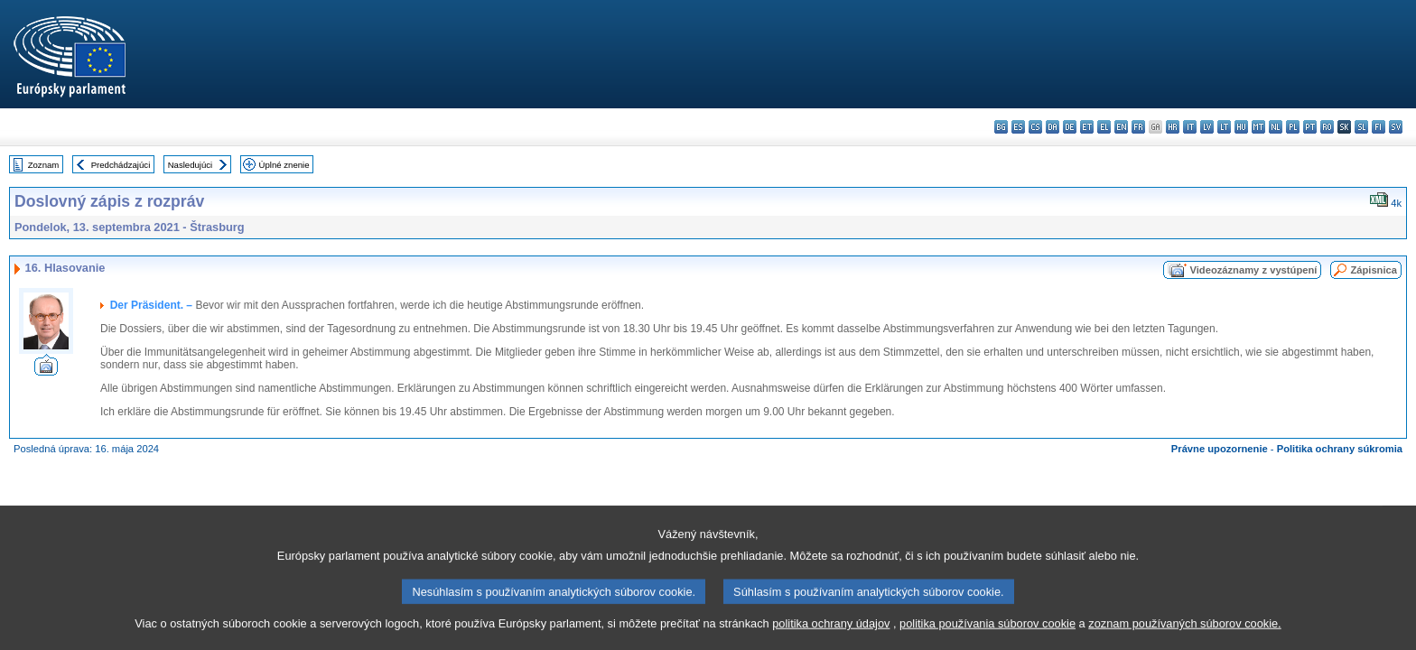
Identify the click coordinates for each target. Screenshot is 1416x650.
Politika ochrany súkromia (1339, 448)
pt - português (1310, 127)
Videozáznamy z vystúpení (1253, 270)
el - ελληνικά (1104, 127)
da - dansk (1052, 127)
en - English (1121, 127)
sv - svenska (1395, 127)
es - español (1018, 127)
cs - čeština (1035, 127)
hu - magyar (1241, 127)
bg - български (1001, 127)
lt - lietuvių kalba (1224, 127)
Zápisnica (1373, 270)
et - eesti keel (1087, 127)
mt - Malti (1258, 127)
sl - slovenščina (1361, 127)
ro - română (1327, 127)
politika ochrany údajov (831, 632)
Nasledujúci (190, 165)
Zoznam (44, 165)
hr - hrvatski (1172, 127)
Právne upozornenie (1219, 448)
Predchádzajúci (121, 165)
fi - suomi (1378, 127)
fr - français (1138, 127)
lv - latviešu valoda (1207, 127)
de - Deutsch (1069, 127)
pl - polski (1293, 127)
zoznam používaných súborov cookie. (1184, 632)
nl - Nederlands (1275, 127)
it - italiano (1190, 127)
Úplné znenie (284, 165)
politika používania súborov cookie (987, 632)
